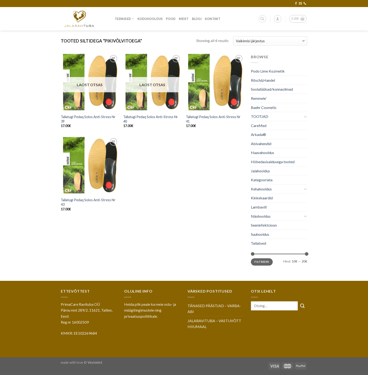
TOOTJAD (259, 116)
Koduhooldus (150, 19)
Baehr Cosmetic (264, 107)
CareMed (258, 125)
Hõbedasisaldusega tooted (273, 161)
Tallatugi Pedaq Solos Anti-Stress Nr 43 (88, 202)
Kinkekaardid (262, 198)
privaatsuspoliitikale (140, 316)
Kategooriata (261, 180)
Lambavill (259, 207)
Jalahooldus (260, 171)
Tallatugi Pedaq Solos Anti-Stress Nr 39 (88, 119)
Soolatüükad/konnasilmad (272, 89)
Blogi (197, 19)
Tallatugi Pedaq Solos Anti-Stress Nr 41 (213, 119)
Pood (171, 19)
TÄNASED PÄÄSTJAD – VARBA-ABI (214, 308)
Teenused (124, 18)
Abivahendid (261, 143)
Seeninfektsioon (264, 225)
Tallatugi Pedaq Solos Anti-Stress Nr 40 (150, 119)
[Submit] (302, 305)
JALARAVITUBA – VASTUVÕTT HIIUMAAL (214, 323)
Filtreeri (261, 261)
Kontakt (213, 19)
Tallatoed (258, 243)
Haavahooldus (262, 152)
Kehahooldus (261, 189)
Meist (183, 19)
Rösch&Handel (263, 80)
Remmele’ (258, 98)
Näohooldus (261, 216)
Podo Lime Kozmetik (268, 71)
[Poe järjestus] (270, 41)
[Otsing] (262, 19)
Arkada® (258, 134)
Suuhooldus (260, 234)
